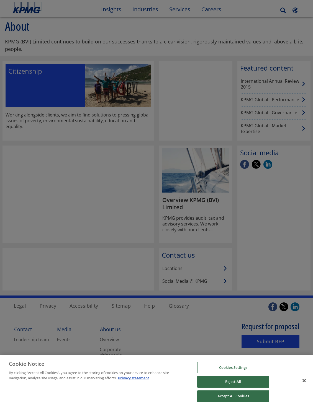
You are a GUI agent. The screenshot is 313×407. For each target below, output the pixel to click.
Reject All (233, 384)
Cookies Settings (233, 370)
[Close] (304, 383)
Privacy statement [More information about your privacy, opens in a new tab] (133, 380)
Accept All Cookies (233, 398)
